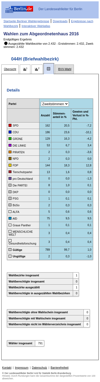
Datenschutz (39, 367)
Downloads (60, 21)
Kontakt (6, 367)
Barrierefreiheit (60, 367)
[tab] (10, 69)
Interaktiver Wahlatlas (36, 26)
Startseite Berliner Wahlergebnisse (26, 21)
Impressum (22, 367)
